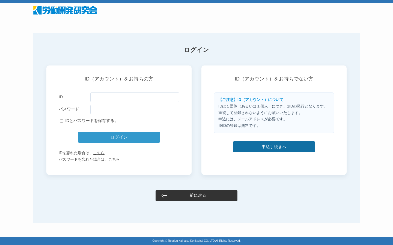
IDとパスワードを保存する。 (91, 120)
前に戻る (198, 195)
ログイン (119, 137)
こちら (99, 153)
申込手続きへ (274, 146)
